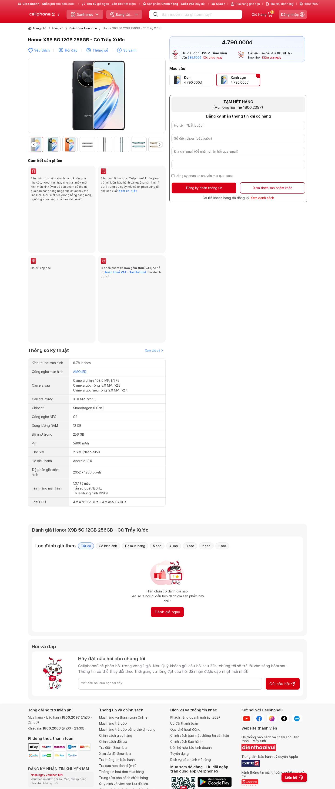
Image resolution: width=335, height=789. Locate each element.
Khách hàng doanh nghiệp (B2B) (195, 685)
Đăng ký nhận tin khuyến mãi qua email (204, 176)
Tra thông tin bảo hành (117, 728)
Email (32, 760)
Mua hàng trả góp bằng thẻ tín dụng (127, 697)
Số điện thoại (39, 778)
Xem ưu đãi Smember (115, 721)
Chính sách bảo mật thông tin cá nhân (199, 703)
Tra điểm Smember (113, 715)
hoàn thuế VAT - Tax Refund (125, 223)
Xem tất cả (154, 253)
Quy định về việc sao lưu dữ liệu (123, 752)
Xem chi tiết (127, 191)
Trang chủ (39, 28)
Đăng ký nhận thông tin (204, 188)
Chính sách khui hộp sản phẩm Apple (127, 758)
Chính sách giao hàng (115, 703)
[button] (160, 144)
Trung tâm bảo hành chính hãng (123, 746)
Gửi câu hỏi (282, 586)
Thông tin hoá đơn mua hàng (121, 740)
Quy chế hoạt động (185, 697)
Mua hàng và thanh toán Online (123, 685)
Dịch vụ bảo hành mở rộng (190, 728)
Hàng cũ (58, 28)
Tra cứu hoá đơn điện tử (118, 734)
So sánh (130, 50)
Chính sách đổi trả (113, 709)
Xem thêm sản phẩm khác (272, 188)
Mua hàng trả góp (113, 691)
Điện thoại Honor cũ (83, 28)
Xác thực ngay (212, 57)
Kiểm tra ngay (271, 57)
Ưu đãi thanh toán (184, 691)
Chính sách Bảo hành (186, 709)
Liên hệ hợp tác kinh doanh (191, 715)
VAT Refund (108, 764)
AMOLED (80, 274)
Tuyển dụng (179, 721)
